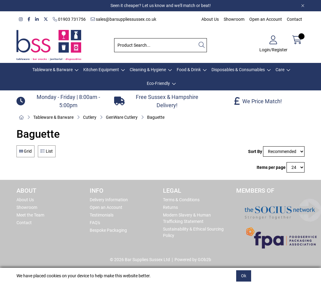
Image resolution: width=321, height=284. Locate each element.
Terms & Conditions (181, 199)
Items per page (271, 167)
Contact (294, 19)
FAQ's (95, 222)
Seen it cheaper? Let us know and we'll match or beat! (160, 5)
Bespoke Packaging (108, 230)
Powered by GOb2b (193, 259)
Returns (170, 207)
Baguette (155, 117)
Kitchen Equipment (101, 69)
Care (280, 69)
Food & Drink (189, 69)
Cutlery (89, 117)
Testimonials (102, 215)
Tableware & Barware (52, 69)
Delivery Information (109, 199)
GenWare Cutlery (122, 117)
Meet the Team (30, 215)
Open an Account (265, 19)
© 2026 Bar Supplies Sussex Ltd (140, 259)
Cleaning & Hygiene (148, 69)
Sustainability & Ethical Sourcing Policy (193, 232)
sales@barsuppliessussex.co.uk (123, 19)
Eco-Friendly (158, 83)
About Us (210, 19)
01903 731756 (69, 19)
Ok (243, 275)
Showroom (234, 19)
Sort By (255, 151)
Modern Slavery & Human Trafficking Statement (187, 218)
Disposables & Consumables (238, 69)
